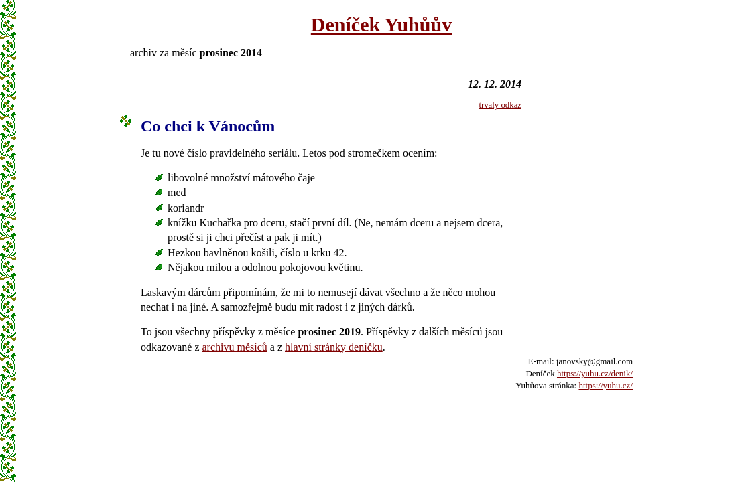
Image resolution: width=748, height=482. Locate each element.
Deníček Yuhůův (381, 24)
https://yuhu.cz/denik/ (595, 373)
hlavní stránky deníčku (334, 347)
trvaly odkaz (500, 105)
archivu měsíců (234, 347)
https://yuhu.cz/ (605, 385)
